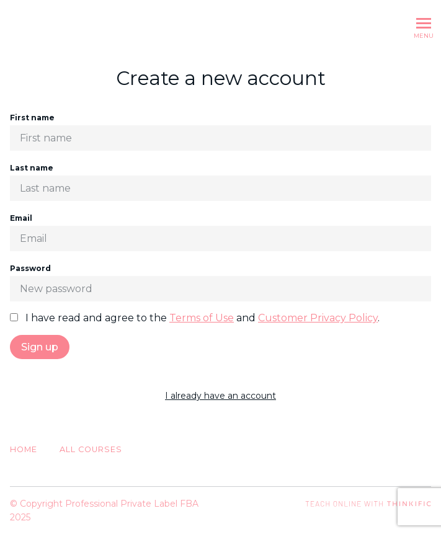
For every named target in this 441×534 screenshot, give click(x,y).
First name (220, 132)
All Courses (91, 449)
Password (220, 282)
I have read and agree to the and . (195, 318)
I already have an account (220, 395)
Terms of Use (201, 318)
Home (23, 449)
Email (220, 232)
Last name (220, 182)
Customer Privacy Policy (318, 318)
